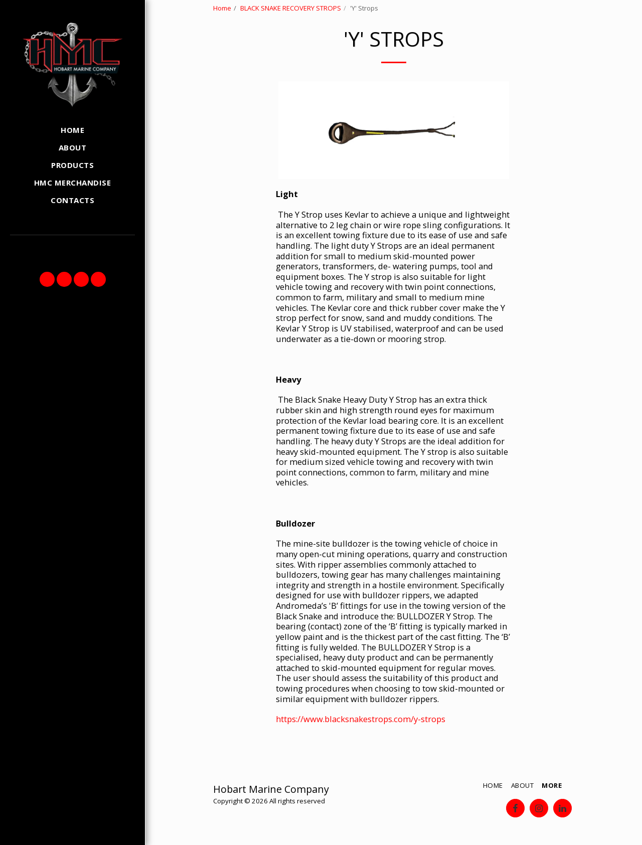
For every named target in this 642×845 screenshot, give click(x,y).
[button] (47, 279)
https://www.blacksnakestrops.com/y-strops (360, 719)
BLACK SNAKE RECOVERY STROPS (290, 8)
